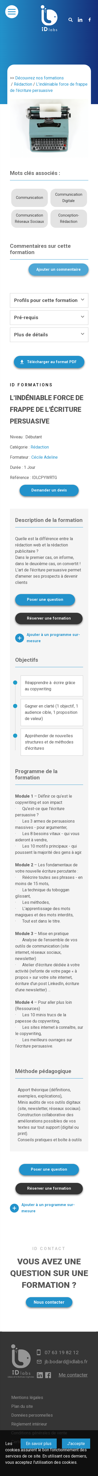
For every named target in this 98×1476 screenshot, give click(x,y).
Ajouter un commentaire (58, 269)
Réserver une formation (49, 618)
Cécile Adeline (44, 457)
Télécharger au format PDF (52, 362)
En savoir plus (38, 1443)
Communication (29, 197)
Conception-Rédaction (68, 218)
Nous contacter (49, 1302)
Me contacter (73, 1375)
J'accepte (76, 1443)
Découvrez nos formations (39, 77)
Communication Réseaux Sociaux (29, 218)
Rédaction (23, 84)
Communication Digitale (68, 197)
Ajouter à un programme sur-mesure (47, 638)
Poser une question (45, 599)
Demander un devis (49, 490)
